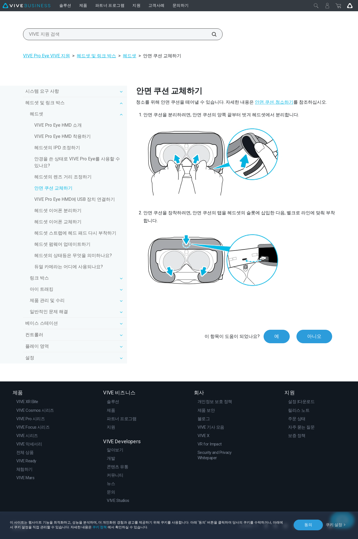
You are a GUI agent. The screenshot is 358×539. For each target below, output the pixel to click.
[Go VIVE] (349, 5)
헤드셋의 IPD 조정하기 (57, 147)
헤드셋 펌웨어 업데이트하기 (62, 244)
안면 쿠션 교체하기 (53, 188)
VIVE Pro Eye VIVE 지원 (46, 55)
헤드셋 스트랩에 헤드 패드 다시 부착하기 (75, 233)
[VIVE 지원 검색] (211, 34)
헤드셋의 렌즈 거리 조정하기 (63, 176)
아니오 (314, 336)
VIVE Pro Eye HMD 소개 (58, 125)
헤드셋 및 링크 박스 (96, 55)
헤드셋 (129, 55)
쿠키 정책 (99, 527)
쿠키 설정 (334, 524)
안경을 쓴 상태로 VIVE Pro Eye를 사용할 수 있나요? (77, 162)
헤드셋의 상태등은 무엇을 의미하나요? (73, 255)
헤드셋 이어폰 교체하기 (57, 221)
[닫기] (316, 5)
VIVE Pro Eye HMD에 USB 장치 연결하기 (74, 199)
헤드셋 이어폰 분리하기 (57, 210)
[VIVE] (26, 5)
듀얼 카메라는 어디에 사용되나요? (68, 266)
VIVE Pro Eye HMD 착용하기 (62, 136)
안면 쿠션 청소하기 (274, 102)
